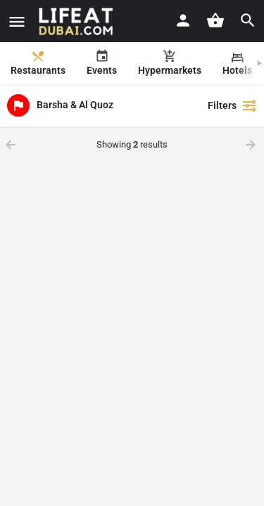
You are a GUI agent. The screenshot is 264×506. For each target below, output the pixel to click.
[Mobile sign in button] (183, 20)
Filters (232, 105)
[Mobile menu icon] (17, 21)
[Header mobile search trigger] (248, 20)
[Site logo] (78, 21)
